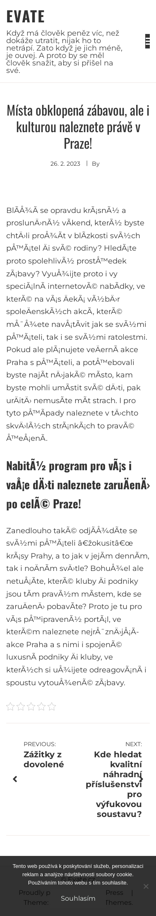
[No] (146, 886)
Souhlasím (78, 898)
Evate (25, 16)
